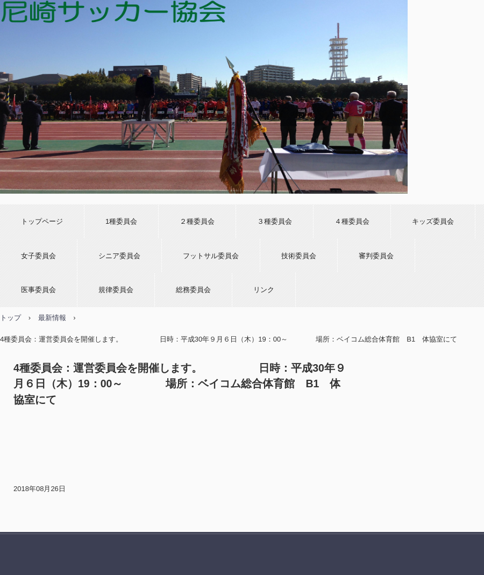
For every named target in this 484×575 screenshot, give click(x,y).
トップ (10, 318)
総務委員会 (193, 290)
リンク (263, 290)
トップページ (42, 221)
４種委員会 (351, 221)
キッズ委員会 (433, 221)
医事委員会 (38, 290)
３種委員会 (274, 221)
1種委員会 (121, 221)
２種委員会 (197, 221)
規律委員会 (115, 290)
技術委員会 (298, 256)
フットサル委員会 (211, 256)
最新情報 (52, 318)
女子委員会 (38, 256)
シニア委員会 (119, 256)
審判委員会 (376, 256)
